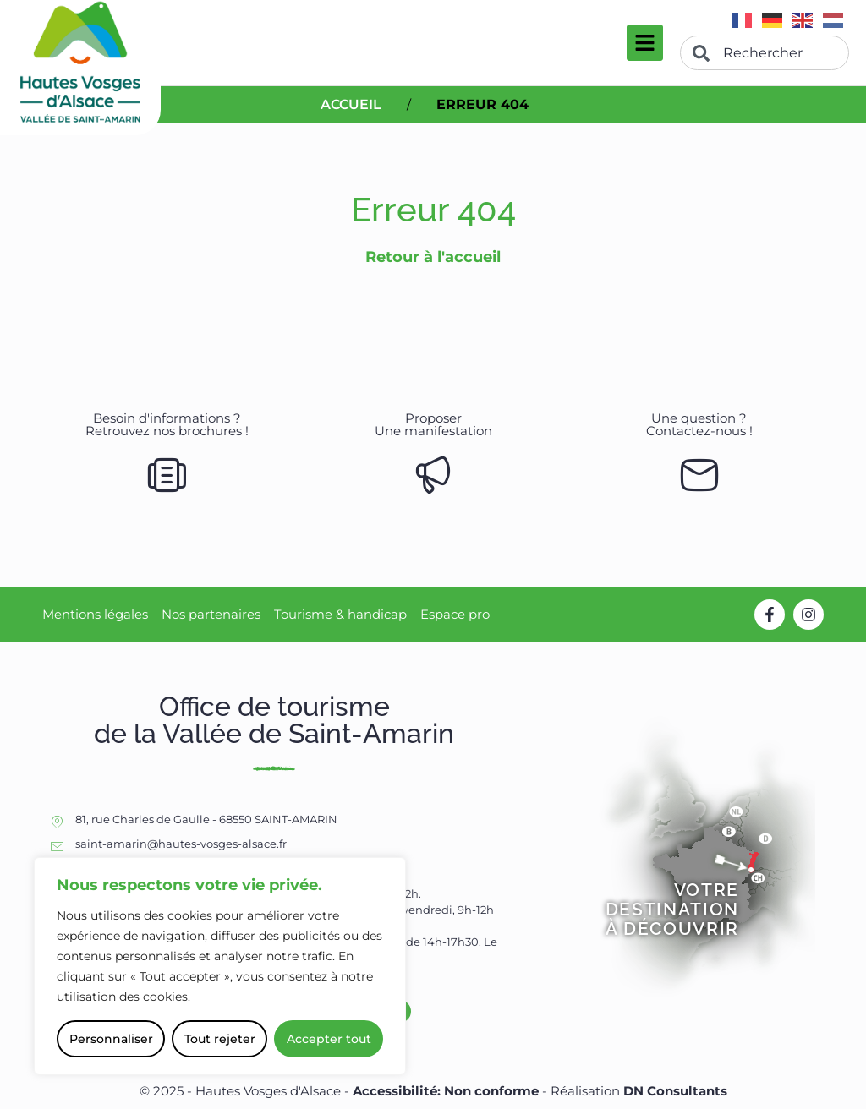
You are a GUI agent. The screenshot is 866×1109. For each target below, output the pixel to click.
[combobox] (764, 53)
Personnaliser (111, 1038)
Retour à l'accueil (433, 256)
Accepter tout (329, 1038)
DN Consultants (675, 1091)
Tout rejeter (219, 1038)
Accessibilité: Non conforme (447, 1091)
